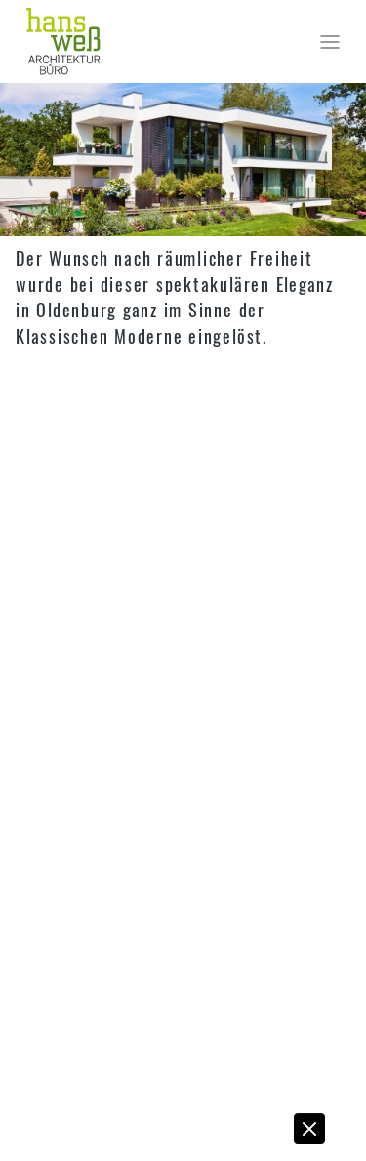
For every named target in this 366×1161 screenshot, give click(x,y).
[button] (310, 1133)
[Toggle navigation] (330, 42)
